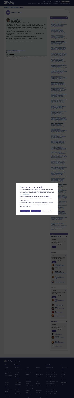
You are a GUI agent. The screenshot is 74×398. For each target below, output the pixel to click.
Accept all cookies (25, 211)
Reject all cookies (36, 211)
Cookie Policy (26, 194)
